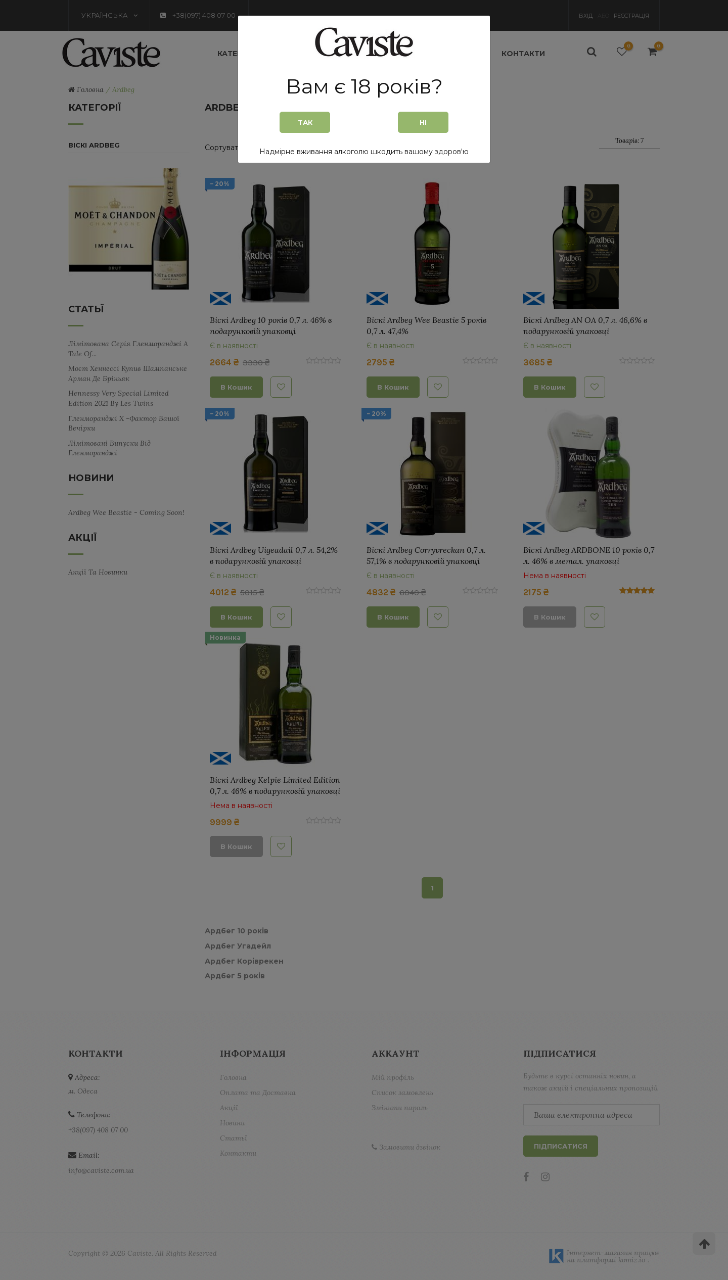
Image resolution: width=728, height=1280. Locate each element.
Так (305, 122)
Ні (423, 122)
